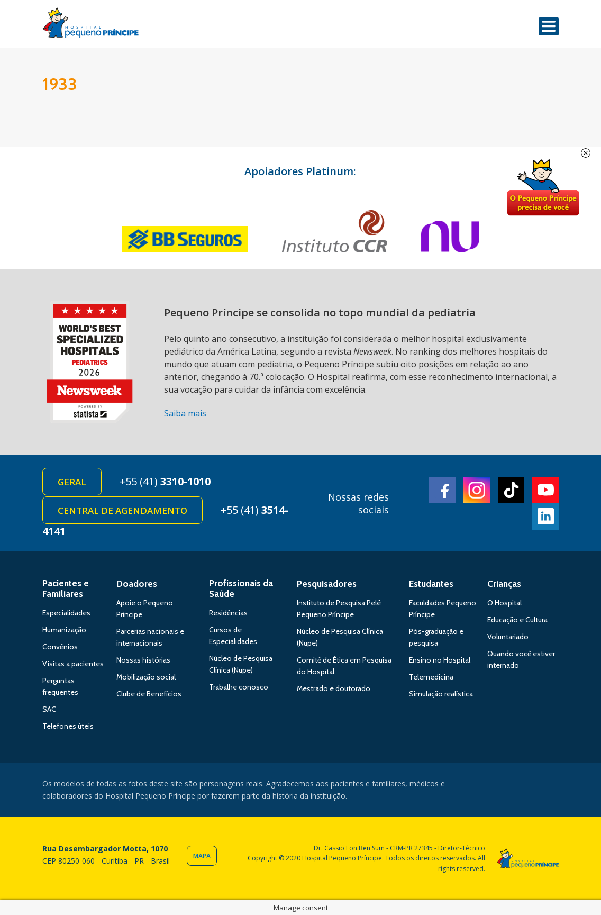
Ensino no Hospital (439, 660)
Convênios (60, 646)
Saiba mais (185, 413)
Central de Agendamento (122, 510)
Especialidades (66, 613)
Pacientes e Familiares (65, 588)
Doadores (136, 583)
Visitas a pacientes (73, 663)
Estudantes (431, 583)
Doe (543, 188)
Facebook (442, 490)
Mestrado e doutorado (333, 688)
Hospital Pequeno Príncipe (90, 24)
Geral (72, 482)
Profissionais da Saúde (241, 588)
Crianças (504, 583)
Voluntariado (508, 636)
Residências (228, 613)
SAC (49, 709)
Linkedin (545, 516)
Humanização (64, 630)
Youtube (545, 490)
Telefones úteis (68, 726)
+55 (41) (165, 481)
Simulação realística (441, 694)
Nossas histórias (143, 660)
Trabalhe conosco (238, 687)
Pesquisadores (327, 583)
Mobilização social (146, 677)
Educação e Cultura (517, 619)
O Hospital (504, 603)
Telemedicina (431, 677)
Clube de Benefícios (148, 694)
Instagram (476, 490)
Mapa (202, 855)
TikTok (511, 490)
